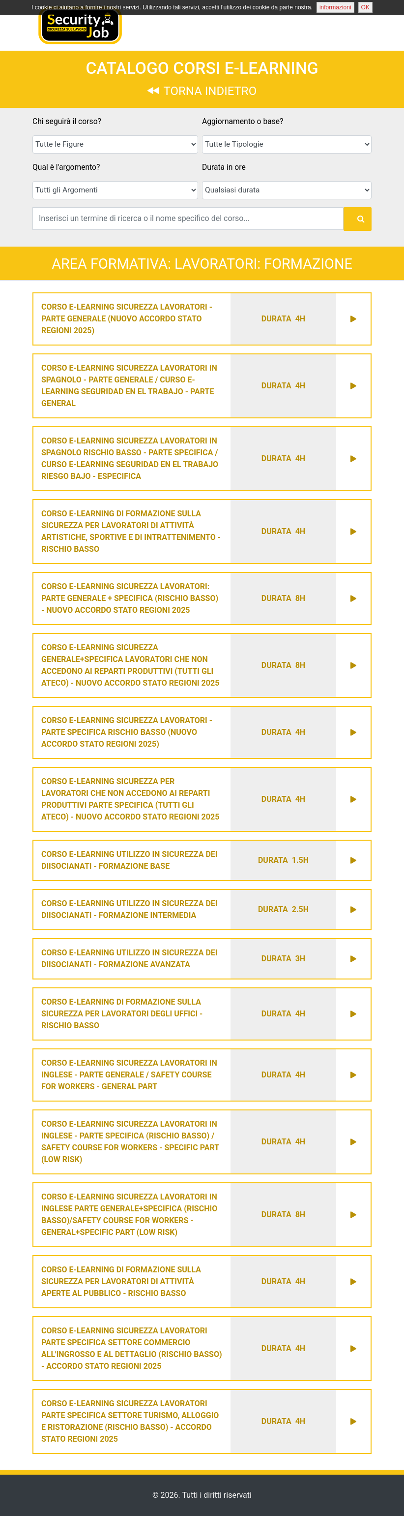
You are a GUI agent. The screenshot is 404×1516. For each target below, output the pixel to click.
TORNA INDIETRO (202, 91)
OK (365, 7)
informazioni (335, 7)
